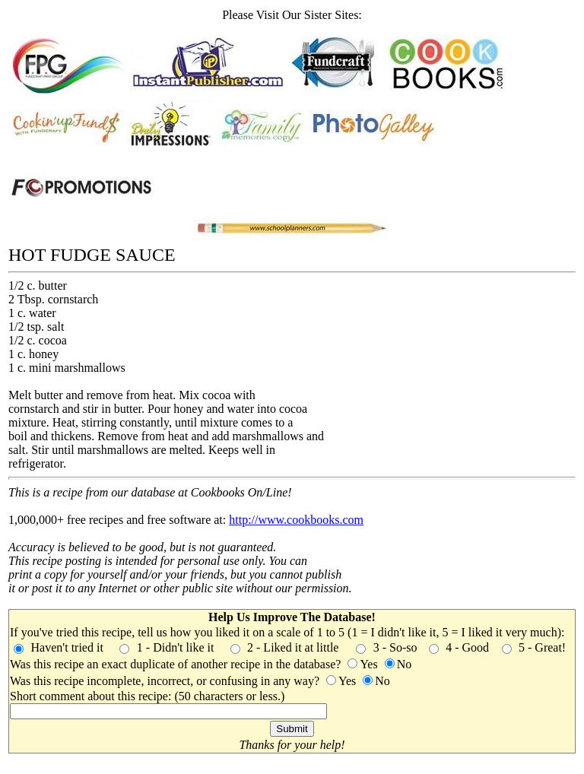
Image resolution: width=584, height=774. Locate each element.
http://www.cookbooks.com (296, 519)
